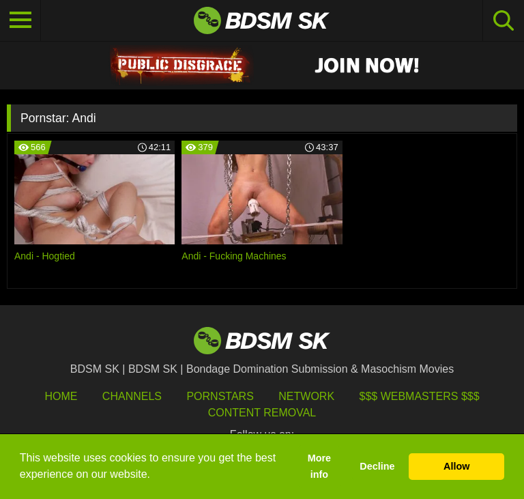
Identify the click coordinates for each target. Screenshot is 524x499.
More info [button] (319, 466)
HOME (60, 396)
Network (306, 396)
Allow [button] (456, 466)
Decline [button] (377, 466)
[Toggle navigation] (20, 20)
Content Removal (262, 412)
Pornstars (219, 396)
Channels (132, 396)
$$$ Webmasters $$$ (420, 396)
